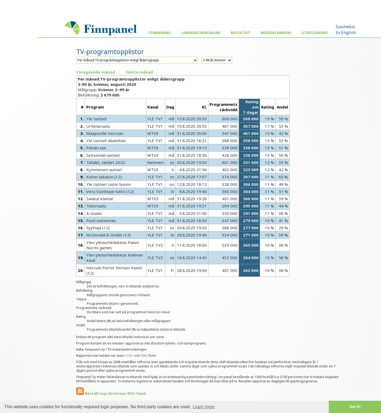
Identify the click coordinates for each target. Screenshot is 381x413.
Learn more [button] (204, 406)
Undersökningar (201, 32)
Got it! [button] (354, 406)
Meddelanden (276, 32)
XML (144, 355)
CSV (129, 355)
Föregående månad (95, 72)
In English (346, 32)
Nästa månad (139, 72)
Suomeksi (345, 27)
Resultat (240, 32)
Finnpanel (160, 32)
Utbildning (315, 32)
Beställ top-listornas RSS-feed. (111, 393)
